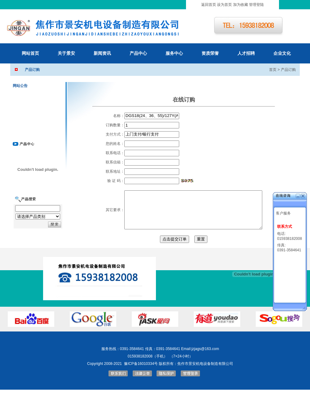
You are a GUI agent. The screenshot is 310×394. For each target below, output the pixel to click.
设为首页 (224, 4)
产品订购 (288, 69)
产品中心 (138, 53)
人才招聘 (246, 53)
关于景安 (66, 53)
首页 (273, 69)
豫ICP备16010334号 (141, 364)
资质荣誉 (210, 53)
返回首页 (208, 4)
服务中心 (174, 53)
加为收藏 (240, 4)
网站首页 (30, 53)
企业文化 (282, 53)
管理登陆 (256, 4)
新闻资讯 (102, 53)
